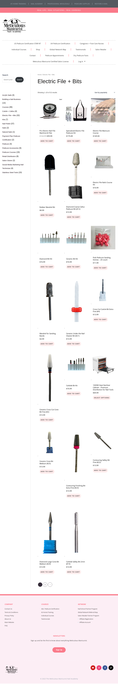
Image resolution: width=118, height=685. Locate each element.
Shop (38, 49)
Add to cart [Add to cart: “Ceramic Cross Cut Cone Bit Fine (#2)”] (47, 421)
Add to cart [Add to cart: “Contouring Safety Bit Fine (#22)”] (100, 471)
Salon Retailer (100, 49)
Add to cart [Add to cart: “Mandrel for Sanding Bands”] (47, 344)
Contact (33, 55)
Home (39, 74)
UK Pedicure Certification (60, 43)
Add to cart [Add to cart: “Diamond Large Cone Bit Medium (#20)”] (47, 573)
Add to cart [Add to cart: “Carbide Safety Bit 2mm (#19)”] (74, 573)
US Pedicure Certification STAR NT (27, 43)
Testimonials (81, 49)
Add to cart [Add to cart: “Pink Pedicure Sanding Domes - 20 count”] (100, 268)
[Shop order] (104, 92)
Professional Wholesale (58, 4)
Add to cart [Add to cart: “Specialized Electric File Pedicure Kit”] (74, 141)
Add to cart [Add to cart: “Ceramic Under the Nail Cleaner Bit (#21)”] (74, 344)
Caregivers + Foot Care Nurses (92, 43)
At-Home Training (18, 4)
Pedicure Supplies (82, 4)
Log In (81, 61)
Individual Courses (19, 49)
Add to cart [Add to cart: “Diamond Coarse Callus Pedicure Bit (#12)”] (74, 217)
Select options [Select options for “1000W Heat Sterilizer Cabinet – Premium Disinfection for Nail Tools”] (102, 398)
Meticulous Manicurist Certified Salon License (51, 61)
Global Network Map (58, 49)
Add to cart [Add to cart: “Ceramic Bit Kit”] (74, 267)
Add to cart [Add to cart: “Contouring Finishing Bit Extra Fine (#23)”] (74, 497)
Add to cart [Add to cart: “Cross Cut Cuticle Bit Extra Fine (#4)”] (100, 320)
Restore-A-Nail (101, 4)
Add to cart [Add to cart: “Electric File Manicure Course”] (100, 141)
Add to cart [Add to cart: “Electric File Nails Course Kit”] (100, 193)
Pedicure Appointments (54, 55)
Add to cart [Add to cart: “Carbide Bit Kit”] (74, 394)
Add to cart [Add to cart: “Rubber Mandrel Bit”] (47, 215)
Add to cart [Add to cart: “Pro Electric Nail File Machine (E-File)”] (47, 141)
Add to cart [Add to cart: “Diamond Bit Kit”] (47, 267)
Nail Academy (37, 4)
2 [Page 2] (45, 586)
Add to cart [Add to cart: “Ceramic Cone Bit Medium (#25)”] (47, 472)
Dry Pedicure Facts (81, 55)
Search (5, 75)
